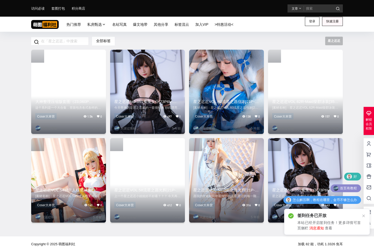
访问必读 (38, 8)
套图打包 (58, 8)
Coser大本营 (46, 116)
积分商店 (78, 8)
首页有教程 (348, 188)
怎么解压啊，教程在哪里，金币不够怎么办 (325, 200)
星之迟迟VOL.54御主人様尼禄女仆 (65, 190)
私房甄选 (96, 24)
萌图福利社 (66, 244)
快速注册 (332, 21)
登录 (312, 21)
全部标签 (103, 41)
